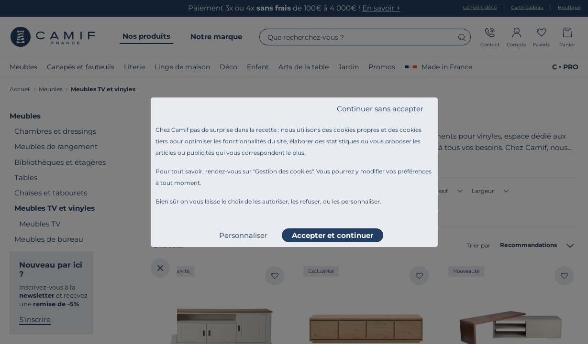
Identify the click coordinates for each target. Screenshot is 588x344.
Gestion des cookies (283, 171)
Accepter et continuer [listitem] (332, 235)
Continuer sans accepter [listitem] (380, 108)
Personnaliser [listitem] (243, 235)
